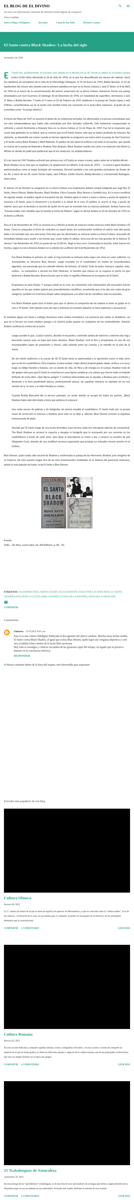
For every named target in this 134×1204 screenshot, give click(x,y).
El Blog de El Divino (27, 6)
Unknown (18, 631)
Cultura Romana (18, 1034)
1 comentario (30, 928)
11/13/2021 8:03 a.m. (36, 631)
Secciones (43, 22)
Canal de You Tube (65, 22)
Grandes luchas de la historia (68, 596)
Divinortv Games (91, 22)
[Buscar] (120, 6)
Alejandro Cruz (29, 592)
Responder (22, 655)
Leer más (124, 928)
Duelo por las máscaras (94, 592)
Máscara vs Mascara (102, 596)
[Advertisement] (67, 766)
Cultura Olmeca (17, 898)
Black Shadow (68, 592)
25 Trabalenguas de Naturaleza (30, 1170)
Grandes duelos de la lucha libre (25, 596)
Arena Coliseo (49, 592)
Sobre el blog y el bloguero (17, 22)
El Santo (116, 592)
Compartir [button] (11, 607)
